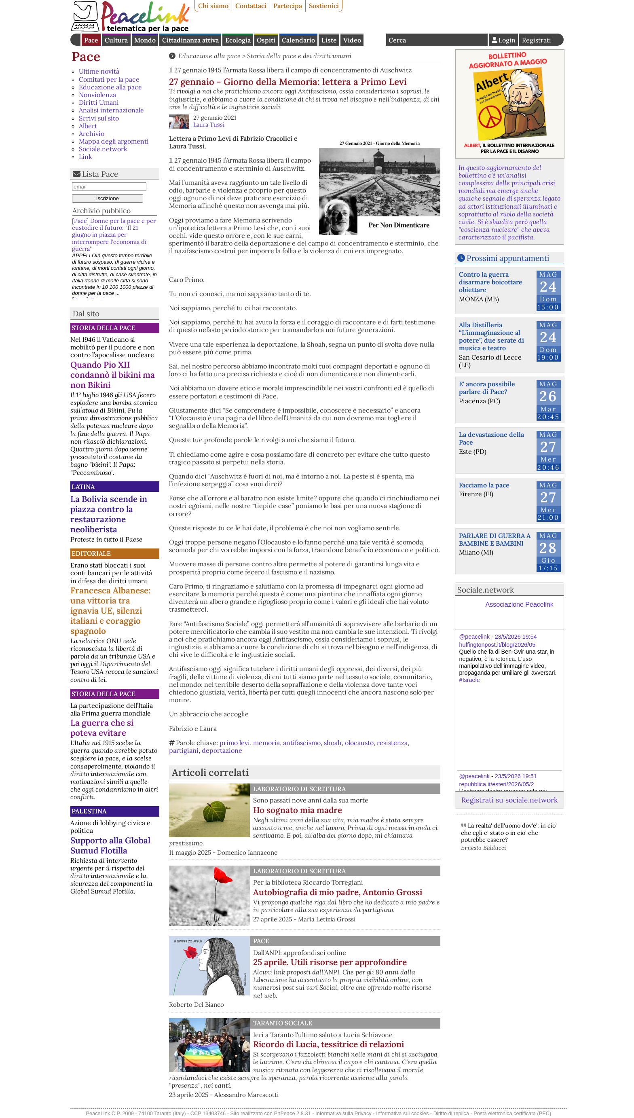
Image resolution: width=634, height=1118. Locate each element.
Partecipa (287, 6)
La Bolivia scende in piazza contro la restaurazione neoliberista (108, 514)
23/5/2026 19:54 (516, 636)
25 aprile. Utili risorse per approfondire (330, 962)
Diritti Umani (99, 102)
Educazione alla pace (110, 87)
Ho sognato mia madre (297, 810)
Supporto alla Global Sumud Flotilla (110, 845)
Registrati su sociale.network (509, 800)
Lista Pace (100, 174)
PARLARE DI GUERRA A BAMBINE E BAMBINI (494, 539)
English (375, 40)
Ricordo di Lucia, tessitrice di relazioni (328, 1044)
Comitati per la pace (109, 79)
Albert (88, 126)
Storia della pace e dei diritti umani (299, 56)
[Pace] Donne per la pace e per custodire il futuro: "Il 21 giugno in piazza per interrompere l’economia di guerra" (114, 234)
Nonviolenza (97, 95)
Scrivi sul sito (99, 118)
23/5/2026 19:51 (516, 776)
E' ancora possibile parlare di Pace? (487, 388)
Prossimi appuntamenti (508, 258)
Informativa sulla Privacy (343, 1113)
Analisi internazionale (111, 110)
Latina (83, 487)
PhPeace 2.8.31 (292, 1113)
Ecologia (238, 40)
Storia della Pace (103, 328)
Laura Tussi (208, 124)
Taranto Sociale (282, 1023)
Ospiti (266, 40)
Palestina (89, 811)
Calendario (298, 40)
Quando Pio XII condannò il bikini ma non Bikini (112, 374)
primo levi (235, 743)
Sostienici (324, 6)
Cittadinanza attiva (190, 40)
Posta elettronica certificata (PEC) (512, 1113)
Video (352, 40)
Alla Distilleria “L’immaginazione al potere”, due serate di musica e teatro (491, 336)
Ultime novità (99, 71)
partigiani (184, 750)
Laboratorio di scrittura (299, 789)
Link (85, 156)
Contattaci (250, 6)
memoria (266, 743)
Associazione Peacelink (520, 604)
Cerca (397, 40)
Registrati (536, 40)
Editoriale (91, 553)
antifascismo (302, 743)
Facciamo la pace (484, 485)
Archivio (91, 133)
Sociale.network (103, 149)
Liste (329, 40)
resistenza (392, 743)
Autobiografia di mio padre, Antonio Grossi (337, 892)
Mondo (145, 40)
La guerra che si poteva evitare (101, 727)
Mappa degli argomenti (114, 141)
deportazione (222, 750)
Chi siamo (213, 6)
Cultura (116, 40)
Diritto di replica (451, 1113)
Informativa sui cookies (402, 1113)
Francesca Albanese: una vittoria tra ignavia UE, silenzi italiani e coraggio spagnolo (110, 610)
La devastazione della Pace (491, 438)
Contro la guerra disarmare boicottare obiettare (490, 282)
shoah (333, 743)
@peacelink (474, 636)
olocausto (359, 743)
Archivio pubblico (101, 210)
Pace (91, 40)
